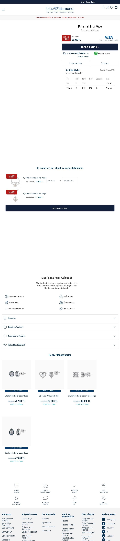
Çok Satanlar (57, 17)
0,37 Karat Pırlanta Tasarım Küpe (105, 393)
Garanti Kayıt (27, 459)
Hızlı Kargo (64, 17)
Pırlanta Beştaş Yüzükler (68, 479)
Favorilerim (46, 471)
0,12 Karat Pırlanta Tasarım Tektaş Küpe (75, 393)
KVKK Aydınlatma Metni (28, 502)
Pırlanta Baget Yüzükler (67, 475)
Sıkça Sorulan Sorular (27, 464)
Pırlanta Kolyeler (68, 487)
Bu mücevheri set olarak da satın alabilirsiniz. (60, 168)
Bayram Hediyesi (88, 490)
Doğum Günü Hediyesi (87, 478)
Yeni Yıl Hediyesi (88, 473)
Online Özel (81, 17)
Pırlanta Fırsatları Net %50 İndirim (44, 17)
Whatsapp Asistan (102, 53)
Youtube (108, 468)
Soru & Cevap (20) (107, 70)
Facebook (108, 463)
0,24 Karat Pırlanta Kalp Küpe (45, 393)
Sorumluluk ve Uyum (27, 511)
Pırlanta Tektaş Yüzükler (68, 470)
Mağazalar (6, 480)
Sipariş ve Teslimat (29, 472)
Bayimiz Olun (7, 472)
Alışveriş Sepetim (48, 467)
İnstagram (108, 459)
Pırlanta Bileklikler (69, 495)
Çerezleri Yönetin (8, 476)
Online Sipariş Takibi (88, 2)
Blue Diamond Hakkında (7, 460)
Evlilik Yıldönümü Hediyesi (88, 464)
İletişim (4, 484)
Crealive (56, 537)
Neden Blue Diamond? (6, 464)
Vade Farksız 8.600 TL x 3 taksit (109, 38)
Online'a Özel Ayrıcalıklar (27, 468)
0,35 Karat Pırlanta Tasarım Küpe (15, 393)
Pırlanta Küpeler (68, 491)
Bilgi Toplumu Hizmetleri (27, 493)
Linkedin (107, 476)
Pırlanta (65, 461)
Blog (106, 480)
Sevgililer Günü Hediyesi (87, 460)
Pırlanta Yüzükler (68, 465)
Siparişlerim (46, 463)
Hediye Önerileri (72, 17)
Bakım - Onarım (28, 497)
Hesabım (45, 459)
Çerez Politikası (28, 489)
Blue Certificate (8, 468)
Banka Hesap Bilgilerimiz (27, 507)
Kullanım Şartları (28, 481)
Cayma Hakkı (27, 485)
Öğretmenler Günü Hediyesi (89, 486)
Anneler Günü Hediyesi (87, 469)
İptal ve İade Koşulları (26, 477)
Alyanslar (65, 483)
